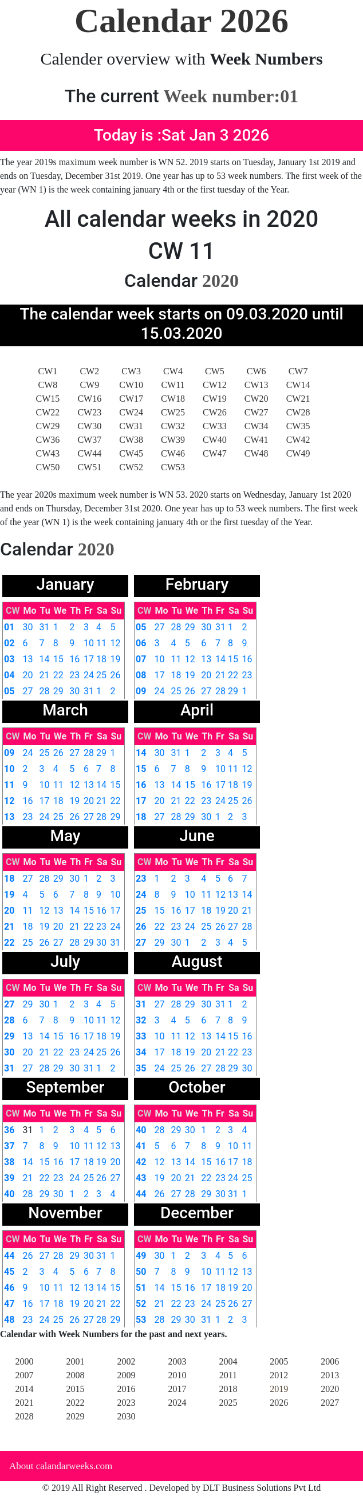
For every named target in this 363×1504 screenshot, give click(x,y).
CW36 (48, 440)
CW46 (173, 453)
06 (141, 643)
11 (101, 643)
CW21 (298, 398)
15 (58, 659)
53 (141, 1319)
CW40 (215, 440)
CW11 (172, 385)
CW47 (215, 453)
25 (101, 675)
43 (141, 1178)
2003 (177, 1361)
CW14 (298, 385)
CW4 (173, 371)
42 (141, 1162)
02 (9, 643)
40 (9, 1194)
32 (141, 1020)
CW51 (89, 467)
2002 (126, 1361)
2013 (330, 1375)
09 (141, 691)
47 (9, 1303)
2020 (330, 1389)
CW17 (131, 398)
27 (27, 691)
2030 (126, 1416)
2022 (75, 1402)
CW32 (173, 426)
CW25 (173, 412)
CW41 (256, 440)
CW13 (256, 385)
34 (141, 1052)
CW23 (89, 412)
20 (27, 675)
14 (45, 659)
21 (45, 675)
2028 (24, 1416)
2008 (75, 1375)
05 (9, 691)
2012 (279, 1375)
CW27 (256, 412)
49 (141, 1255)
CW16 (89, 398)
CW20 (256, 398)
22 (58, 675)
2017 (177, 1389)
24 (89, 675)
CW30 (89, 426)
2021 (24, 1402)
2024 (177, 1402)
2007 (24, 1375)
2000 (24, 1361)
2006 (330, 1361)
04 (9, 675)
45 (9, 1271)
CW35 (298, 426)
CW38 (131, 440)
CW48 (256, 453)
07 (141, 659)
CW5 (214, 371)
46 (9, 1287)
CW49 (298, 453)
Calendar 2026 (181, 20)
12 (116, 643)
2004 (228, 1361)
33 (141, 1036)
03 (9, 659)
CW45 (131, 453)
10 (89, 643)
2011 (228, 1375)
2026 (279, 1402)
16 (74, 659)
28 (45, 691)
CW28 (298, 412)
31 (45, 627)
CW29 (48, 426)
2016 (126, 1389)
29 (58, 691)
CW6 (256, 371)
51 (141, 1287)
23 (74, 675)
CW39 (173, 440)
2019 (279, 1389)
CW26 (215, 412)
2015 (75, 1389)
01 (9, 627)
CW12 (215, 385)
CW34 (256, 426)
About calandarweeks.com (60, 1466)
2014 (24, 1389)
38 (9, 1162)
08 (141, 675)
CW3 (131, 371)
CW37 (89, 440)
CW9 (89, 385)
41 (141, 1146)
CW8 (48, 385)
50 (141, 1271)
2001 (75, 1361)
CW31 (131, 426)
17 (89, 659)
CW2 (89, 371)
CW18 (173, 398)
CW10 (131, 385)
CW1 (48, 371)
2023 (126, 1402)
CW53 (173, 467)
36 (9, 1130)
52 (141, 1303)
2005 (279, 1361)
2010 (177, 1375)
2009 (126, 1375)
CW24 (131, 412)
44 (141, 1194)
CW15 (48, 398)
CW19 (215, 398)
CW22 (48, 412)
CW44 (89, 453)
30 (27, 627)
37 (9, 1146)
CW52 (131, 467)
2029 (75, 1416)
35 (141, 1068)
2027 (330, 1402)
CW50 (48, 467)
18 (101, 659)
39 (9, 1178)
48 (9, 1319)
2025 (228, 1402)
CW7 (298, 371)
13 (27, 659)
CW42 (298, 440)
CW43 (48, 453)
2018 (228, 1389)
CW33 (215, 426)
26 (116, 675)
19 (116, 659)
